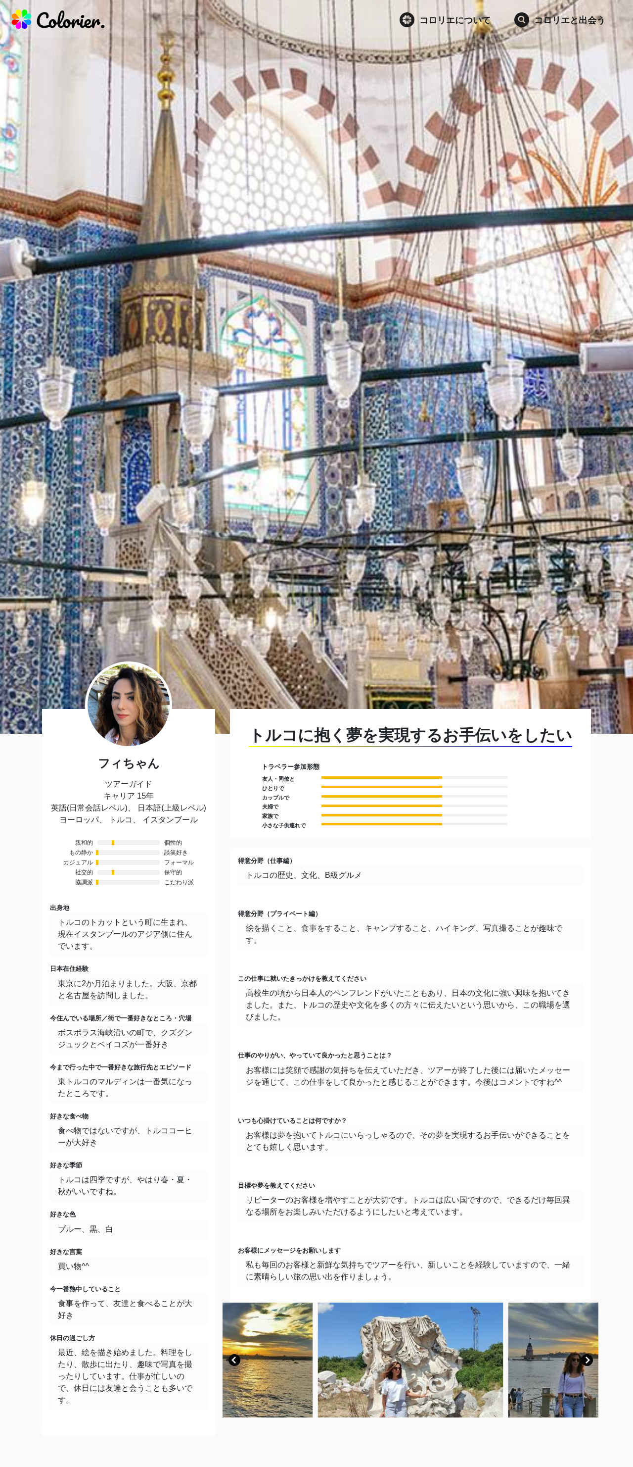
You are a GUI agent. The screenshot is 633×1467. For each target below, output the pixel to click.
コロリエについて (445, 19)
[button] (234, 1360)
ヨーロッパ (79, 819)
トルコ (121, 819)
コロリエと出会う (559, 19)
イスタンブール (170, 819)
